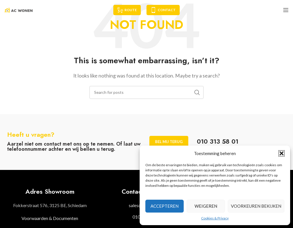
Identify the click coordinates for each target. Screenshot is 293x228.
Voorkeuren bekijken (256, 206)
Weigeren (206, 206)
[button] (281, 153)
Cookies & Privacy (215, 218)
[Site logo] (18, 9)
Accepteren (165, 206)
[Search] (146, 92)
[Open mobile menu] (286, 10)
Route (127, 10)
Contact (163, 10)
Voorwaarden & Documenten (49, 218)
